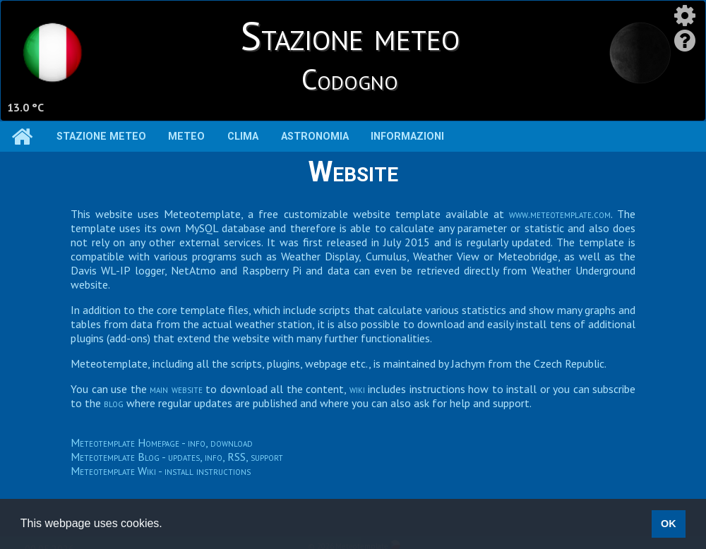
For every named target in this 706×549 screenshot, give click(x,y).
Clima (242, 137)
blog (114, 403)
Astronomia (315, 137)
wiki (357, 389)
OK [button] (668, 523)
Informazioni (407, 137)
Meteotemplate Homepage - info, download (162, 442)
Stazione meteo (101, 137)
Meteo (186, 137)
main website (176, 389)
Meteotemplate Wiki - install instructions (161, 471)
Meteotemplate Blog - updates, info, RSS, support (177, 457)
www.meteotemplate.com (560, 214)
